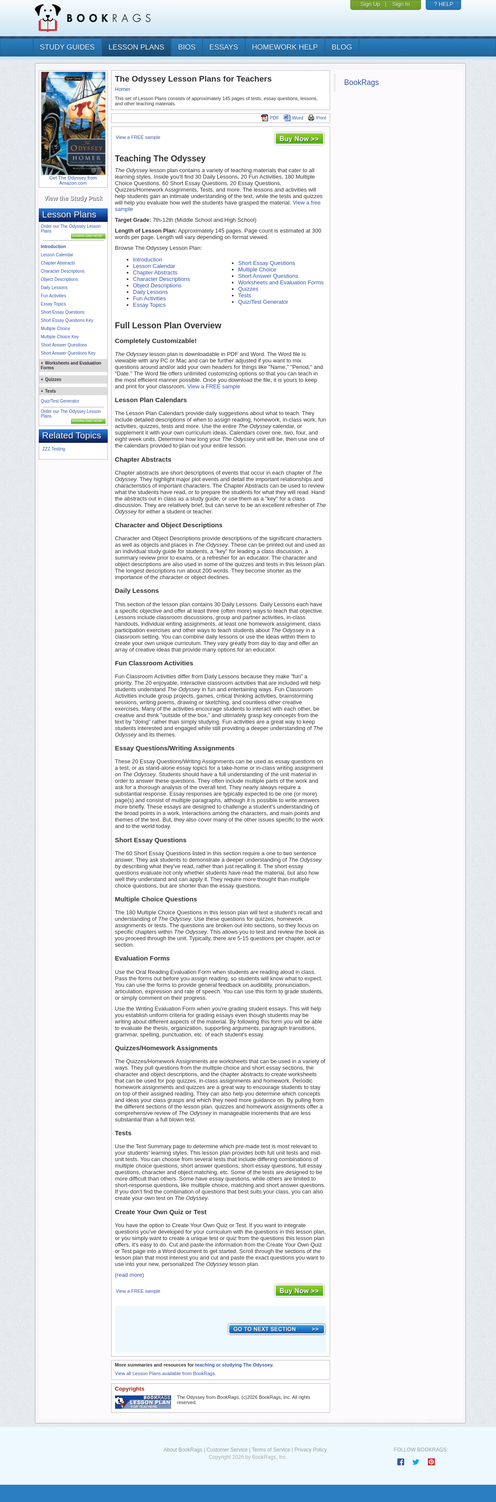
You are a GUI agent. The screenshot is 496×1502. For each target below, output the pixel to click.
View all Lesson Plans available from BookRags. (165, 1373)
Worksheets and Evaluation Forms (281, 282)
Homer (123, 89)
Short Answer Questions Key (68, 353)
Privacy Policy (310, 1450)
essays (223, 47)
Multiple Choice (55, 328)
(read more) (129, 1275)
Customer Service (226, 1450)
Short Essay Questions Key (67, 320)
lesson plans (136, 47)
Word (293, 117)
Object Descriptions (59, 279)
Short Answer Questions (64, 345)
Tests (244, 295)
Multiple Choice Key (60, 336)
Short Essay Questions (63, 312)
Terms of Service (271, 1450)
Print (317, 117)
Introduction (53, 246)
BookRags (361, 82)
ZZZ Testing (54, 449)
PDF (270, 117)
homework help (285, 47)
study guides (67, 47)
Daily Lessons (54, 287)
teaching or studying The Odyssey (233, 1364)
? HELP (443, 4)
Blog (342, 47)
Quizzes (248, 289)
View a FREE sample (138, 137)
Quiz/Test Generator (60, 401)
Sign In (400, 4)
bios (187, 47)
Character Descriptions (63, 271)
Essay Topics (53, 304)
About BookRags (182, 1450)
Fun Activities (53, 295)
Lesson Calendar (57, 254)
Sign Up (370, 4)
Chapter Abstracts (58, 263)
